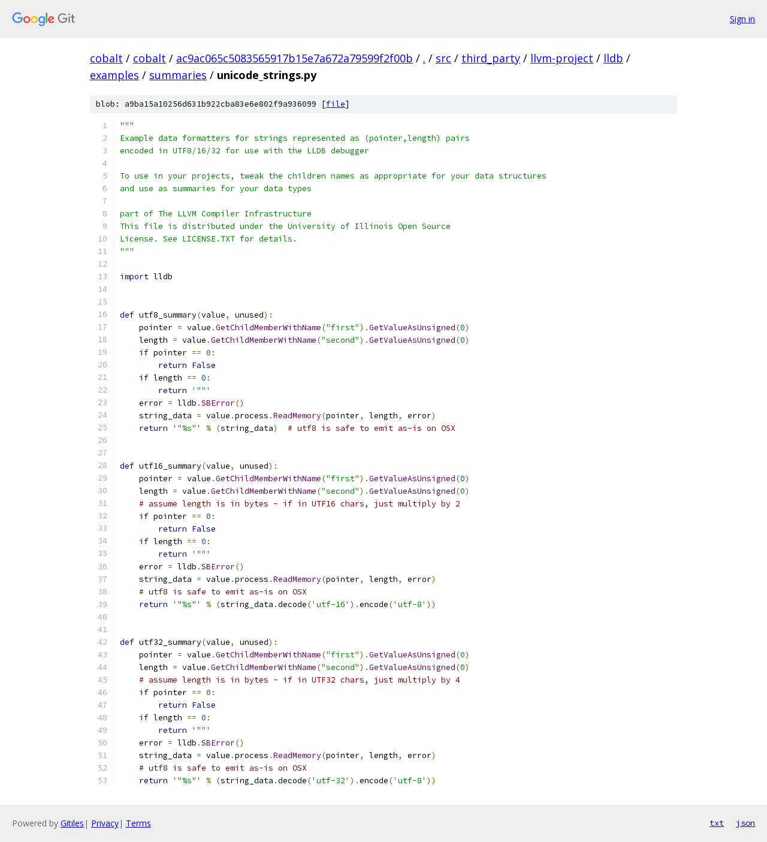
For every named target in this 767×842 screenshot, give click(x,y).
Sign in (742, 19)
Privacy (105, 823)
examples (114, 75)
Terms (138, 823)
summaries (178, 75)
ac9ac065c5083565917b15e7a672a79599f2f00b (294, 58)
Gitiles (72, 823)
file (335, 104)
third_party (490, 58)
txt (716, 822)
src (443, 58)
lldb (613, 58)
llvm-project (561, 58)
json (745, 822)
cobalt (106, 58)
